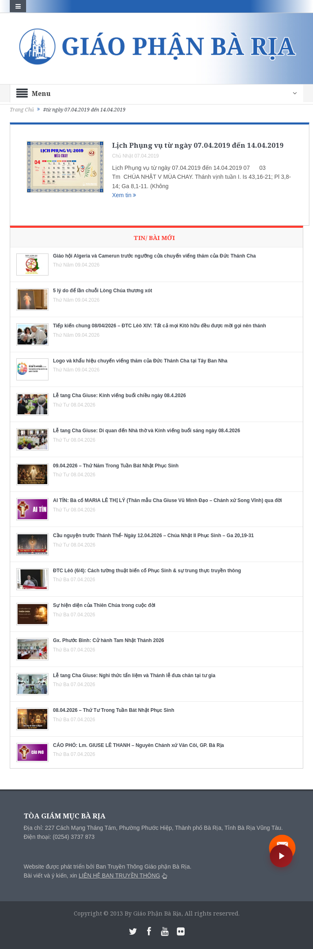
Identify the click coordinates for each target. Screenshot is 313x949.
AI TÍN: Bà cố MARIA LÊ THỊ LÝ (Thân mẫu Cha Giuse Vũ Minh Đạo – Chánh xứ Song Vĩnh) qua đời (167, 500)
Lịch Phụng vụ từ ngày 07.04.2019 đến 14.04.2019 (198, 145)
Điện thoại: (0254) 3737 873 (59, 836)
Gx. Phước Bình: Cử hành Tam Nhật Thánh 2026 (108, 640)
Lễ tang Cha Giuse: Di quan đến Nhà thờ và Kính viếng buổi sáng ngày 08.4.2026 (146, 430)
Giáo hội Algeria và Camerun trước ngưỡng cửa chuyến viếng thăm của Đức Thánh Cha (154, 256)
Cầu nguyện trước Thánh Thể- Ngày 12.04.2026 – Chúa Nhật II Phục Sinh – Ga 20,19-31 (153, 535)
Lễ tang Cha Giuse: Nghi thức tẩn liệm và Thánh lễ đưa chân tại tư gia (134, 675)
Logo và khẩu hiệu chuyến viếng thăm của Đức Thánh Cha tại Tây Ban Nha (140, 361)
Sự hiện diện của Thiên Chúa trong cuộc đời (104, 605)
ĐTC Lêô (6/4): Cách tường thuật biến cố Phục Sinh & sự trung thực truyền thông (147, 570)
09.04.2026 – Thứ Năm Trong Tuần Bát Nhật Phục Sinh (116, 466)
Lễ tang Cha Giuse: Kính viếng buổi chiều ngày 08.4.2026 (119, 395)
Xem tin (124, 195)
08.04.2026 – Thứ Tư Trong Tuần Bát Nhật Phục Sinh (113, 710)
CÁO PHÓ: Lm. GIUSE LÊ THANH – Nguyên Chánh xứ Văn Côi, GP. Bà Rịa (138, 745)
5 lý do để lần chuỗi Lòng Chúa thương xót (102, 290)
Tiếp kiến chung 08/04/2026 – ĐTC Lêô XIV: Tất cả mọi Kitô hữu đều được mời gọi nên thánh (159, 326)
